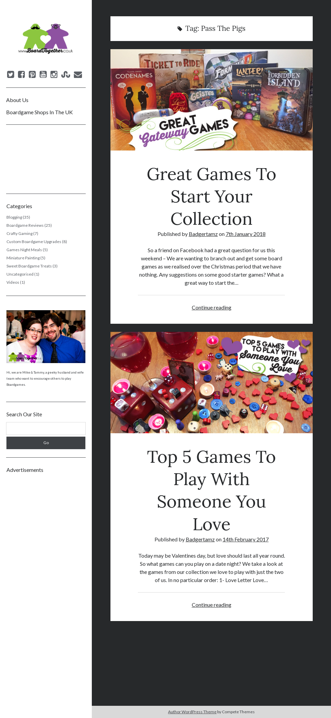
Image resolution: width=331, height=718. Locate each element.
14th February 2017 (246, 539)
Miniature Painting (23, 257)
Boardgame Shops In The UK (39, 112)
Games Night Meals (24, 249)
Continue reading (211, 307)
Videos (12, 282)
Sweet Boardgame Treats (29, 265)
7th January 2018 (246, 234)
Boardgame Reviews (25, 225)
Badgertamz (203, 234)
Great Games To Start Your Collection (211, 100)
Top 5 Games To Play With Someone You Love (211, 382)
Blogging (14, 217)
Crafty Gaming (19, 233)
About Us (17, 100)
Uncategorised (20, 274)
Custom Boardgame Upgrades (33, 241)
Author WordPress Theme (192, 711)
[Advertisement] (45, 579)
